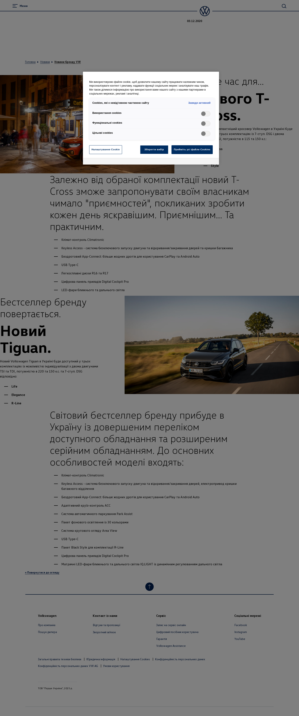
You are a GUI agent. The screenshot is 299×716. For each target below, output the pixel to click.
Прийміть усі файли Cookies (192, 149)
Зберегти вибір (154, 149)
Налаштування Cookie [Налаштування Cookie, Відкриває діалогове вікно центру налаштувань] (106, 149)
